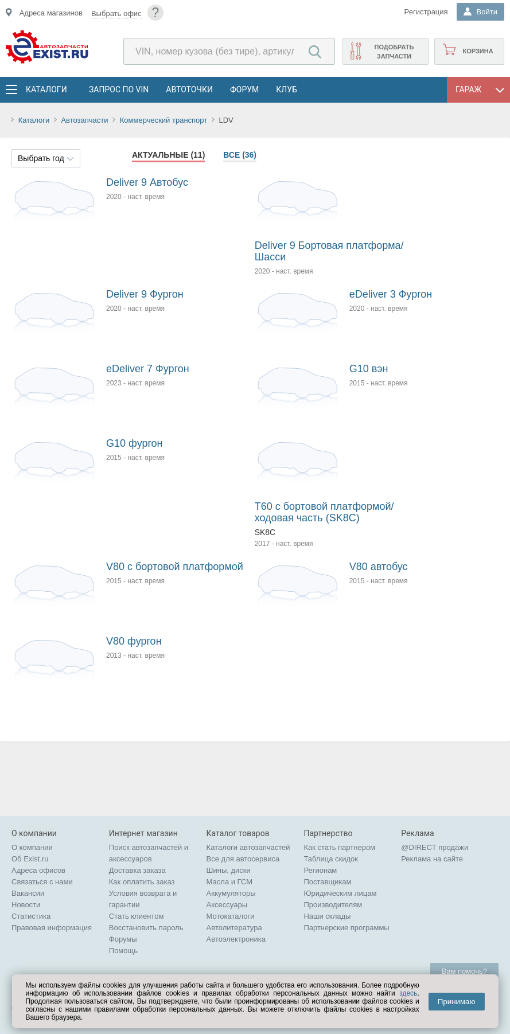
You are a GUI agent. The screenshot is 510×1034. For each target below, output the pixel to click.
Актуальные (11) (168, 154)
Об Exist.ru (30, 858)
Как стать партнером (339, 847)
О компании (32, 847)
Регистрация (426, 11)
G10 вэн (368, 368)
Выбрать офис (116, 13)
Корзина (477, 51)
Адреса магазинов (51, 13)
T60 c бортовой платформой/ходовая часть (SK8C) (324, 512)
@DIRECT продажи (434, 847)
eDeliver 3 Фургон (391, 294)
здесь (408, 993)
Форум (244, 89)
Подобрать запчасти (394, 52)
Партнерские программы (346, 927)
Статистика (30, 916)
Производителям (332, 904)
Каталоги (46, 89)
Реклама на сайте (432, 858)
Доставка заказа (137, 870)
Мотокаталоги (231, 916)
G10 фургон (134, 443)
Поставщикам (327, 881)
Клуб (286, 89)
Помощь (123, 950)
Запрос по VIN (119, 89)
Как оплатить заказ (142, 881)
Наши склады (327, 916)
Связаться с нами (42, 881)
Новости (25, 904)
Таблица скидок (330, 858)
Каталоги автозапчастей (248, 847)
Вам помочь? (464, 971)
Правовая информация (51, 927)
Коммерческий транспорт (163, 120)
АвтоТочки (189, 89)
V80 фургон (134, 641)
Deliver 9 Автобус (147, 182)
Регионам (320, 870)
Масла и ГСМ (230, 881)
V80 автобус (378, 566)
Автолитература (234, 927)
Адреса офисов (38, 870)
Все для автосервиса (243, 858)
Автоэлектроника (236, 939)
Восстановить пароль (146, 927)
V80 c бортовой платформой (174, 566)
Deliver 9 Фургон (145, 294)
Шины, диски (229, 870)
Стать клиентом (136, 916)
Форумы (123, 939)
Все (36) (239, 154)
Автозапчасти (84, 120)
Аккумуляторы (231, 893)
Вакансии (27, 893)
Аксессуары (227, 904)
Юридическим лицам (339, 893)
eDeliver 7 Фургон (147, 368)
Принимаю (457, 1001)
